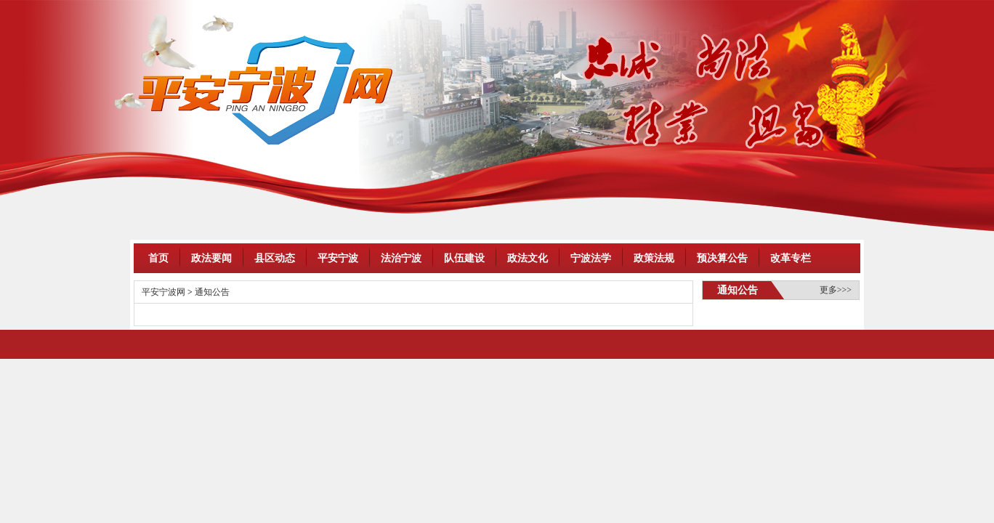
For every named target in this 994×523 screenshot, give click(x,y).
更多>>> (836, 290)
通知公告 (212, 292)
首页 (158, 258)
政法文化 (527, 258)
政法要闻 (211, 258)
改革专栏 (790, 258)
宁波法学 (590, 258)
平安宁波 (338, 258)
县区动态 (274, 258)
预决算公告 (722, 258)
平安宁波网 (163, 292)
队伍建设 (464, 258)
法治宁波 (401, 258)
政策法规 (654, 258)
